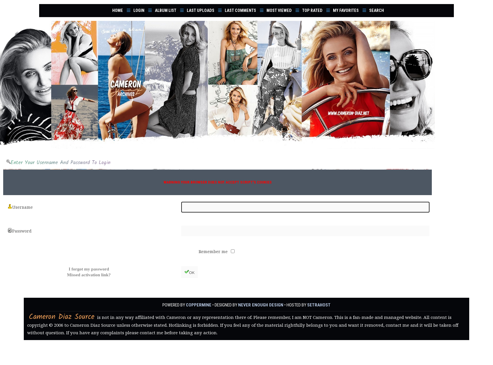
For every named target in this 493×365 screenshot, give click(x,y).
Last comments (240, 10)
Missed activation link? (89, 274)
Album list (165, 10)
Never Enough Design (260, 305)
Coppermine (199, 305)
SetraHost (318, 305)
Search (376, 10)
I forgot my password (89, 268)
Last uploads (200, 10)
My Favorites (346, 10)
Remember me (214, 251)
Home (117, 10)
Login (138, 10)
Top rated (312, 10)
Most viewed (279, 10)
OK (189, 272)
